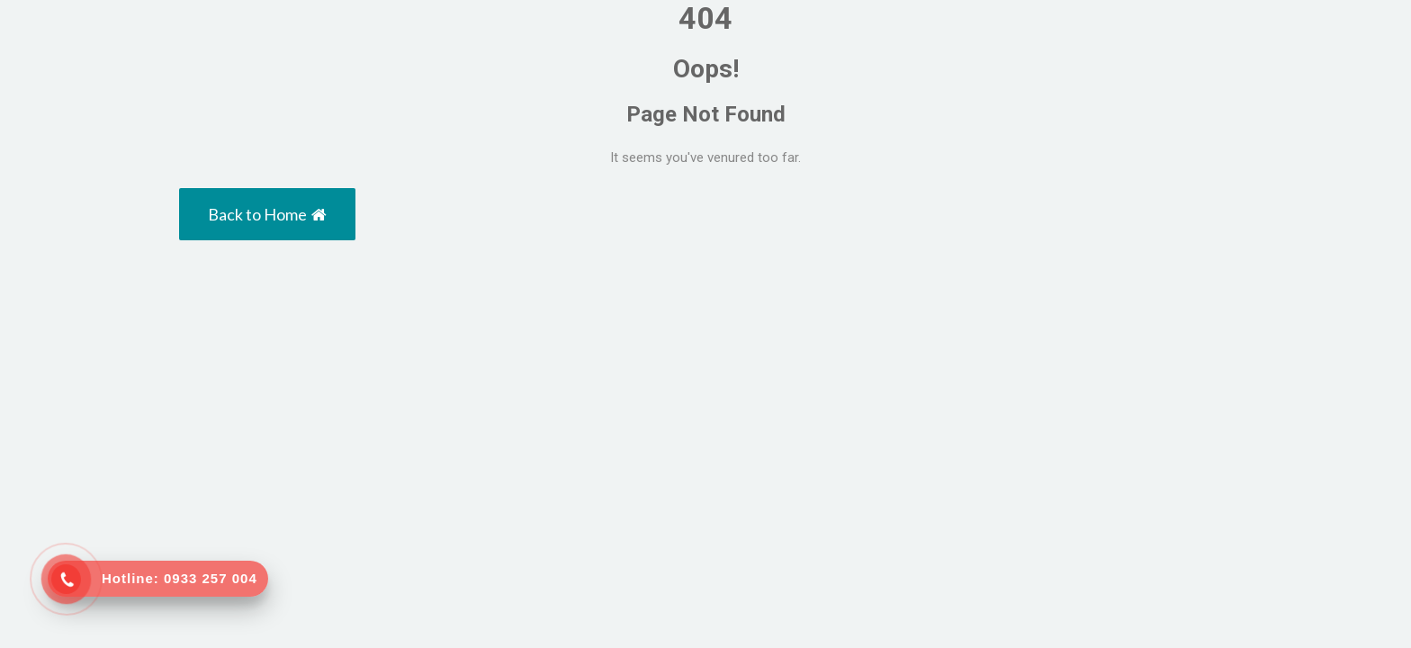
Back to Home (267, 214)
